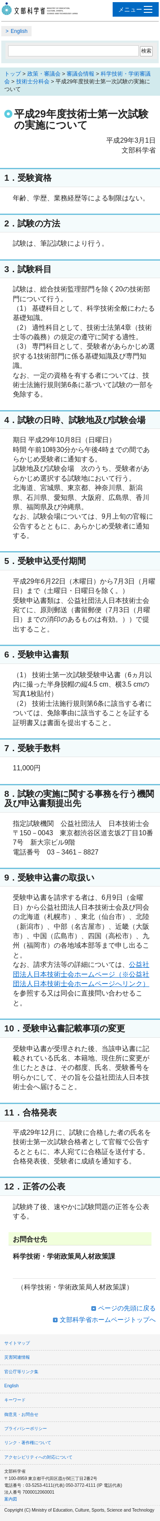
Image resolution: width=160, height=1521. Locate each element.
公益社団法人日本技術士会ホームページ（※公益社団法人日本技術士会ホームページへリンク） (81, 974)
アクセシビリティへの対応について (38, 1457)
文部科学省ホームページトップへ (108, 1319)
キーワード (15, 1400)
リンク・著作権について (27, 1442)
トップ (12, 73)
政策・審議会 (44, 73)
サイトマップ (17, 1343)
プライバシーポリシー (25, 1428)
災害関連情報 (17, 1357)
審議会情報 (80, 73)
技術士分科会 (32, 81)
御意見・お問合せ (21, 1414)
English (19, 31)
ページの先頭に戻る (127, 1308)
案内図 (10, 1499)
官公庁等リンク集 (21, 1371)
